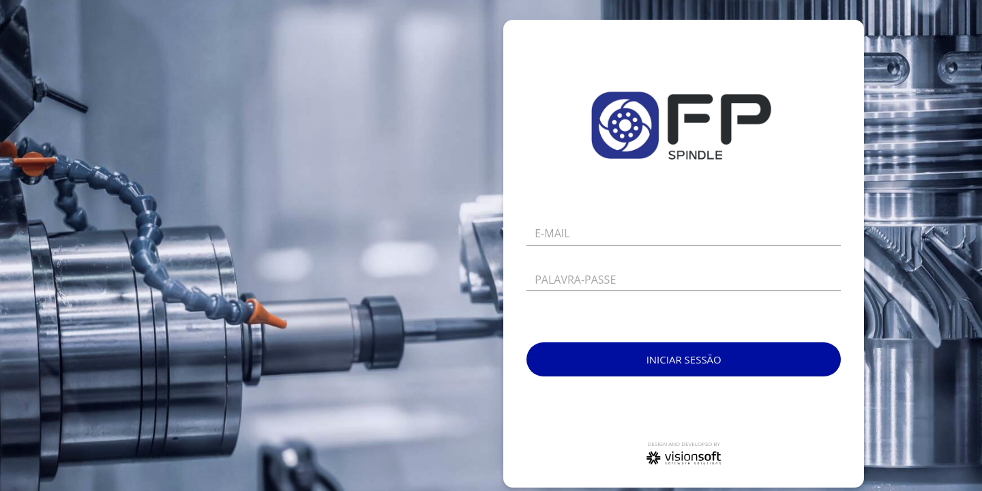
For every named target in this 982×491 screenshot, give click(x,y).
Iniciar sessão (683, 359)
